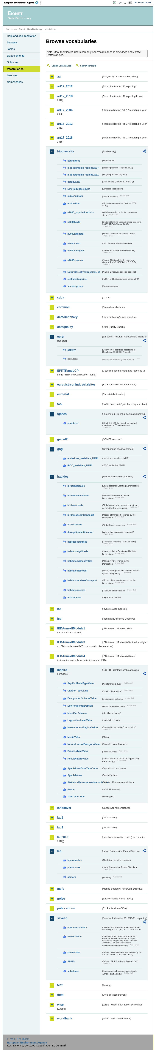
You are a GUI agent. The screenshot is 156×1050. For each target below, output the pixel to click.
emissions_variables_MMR (82, 458)
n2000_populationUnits (80, 212)
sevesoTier (73, 952)
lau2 (60, 827)
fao (59, 404)
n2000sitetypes (76, 250)
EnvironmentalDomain (80, 705)
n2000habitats (75, 233)
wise (60, 1004)
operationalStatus (77, 927)
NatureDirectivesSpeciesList (83, 272)
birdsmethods (75, 505)
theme (70, 789)
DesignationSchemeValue (81, 698)
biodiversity (65, 151)
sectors (71, 877)
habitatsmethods (76, 570)
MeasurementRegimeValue (82, 727)
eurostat (63, 394)
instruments (74, 597)
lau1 (60, 817)
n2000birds (73, 222)
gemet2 (62, 439)
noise (61, 898)
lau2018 (62, 837)
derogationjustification (80, 532)
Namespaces (15, 81)
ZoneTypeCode (75, 796)
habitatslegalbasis (77, 551)
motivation (73, 203)
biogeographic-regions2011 (83, 174)
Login (119, 2)
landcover (64, 807)
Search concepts (88, 66)
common (63, 307)
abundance (73, 160)
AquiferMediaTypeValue (80, 683)
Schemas (12, 62)
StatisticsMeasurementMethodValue (84, 782)
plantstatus (73, 867)
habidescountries (77, 541)
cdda (60, 297)
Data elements (15, 55)
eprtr (60, 336)
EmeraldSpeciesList (78, 188)
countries (72, 423)
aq (59, 76)
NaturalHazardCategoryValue (83, 744)
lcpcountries (74, 860)
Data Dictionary (34, 29)
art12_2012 (65, 86)
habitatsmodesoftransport (82, 580)
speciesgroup (75, 286)
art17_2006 (65, 110)
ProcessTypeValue (77, 751)
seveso (62, 918)
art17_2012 (65, 123)
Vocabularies (15, 68)
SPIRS (70, 961)
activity (71, 349)
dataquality (73, 181)
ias (59, 608)
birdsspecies (74, 524)
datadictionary (67, 317)
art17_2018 (65, 137)
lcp (59, 851)
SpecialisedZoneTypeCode (82, 768)
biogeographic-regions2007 (83, 167)
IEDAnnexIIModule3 (71, 642)
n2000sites (73, 243)
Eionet (22, 29)
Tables (11, 49)
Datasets (12, 42)
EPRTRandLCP (68, 370)
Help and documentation (21, 35)
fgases (62, 414)
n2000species (75, 260)
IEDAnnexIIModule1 (71, 628)
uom (60, 994)
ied (59, 618)
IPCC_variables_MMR (79, 465)
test (59, 985)
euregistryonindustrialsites (76, 384)
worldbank (64, 1018)
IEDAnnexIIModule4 (71, 656)
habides (62, 476)
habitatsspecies (76, 590)
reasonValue (74, 936)
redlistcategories (76, 279)
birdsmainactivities (78, 495)
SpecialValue (74, 775)
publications (66, 908)
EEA (22, 2)
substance (73, 971)
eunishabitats (75, 196)
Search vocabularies (61, 66)
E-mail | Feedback (18, 1039)
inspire (62, 670)
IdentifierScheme (77, 713)
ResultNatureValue (77, 758)
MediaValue (73, 737)
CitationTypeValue (77, 690)
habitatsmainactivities (79, 561)
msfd (60, 888)
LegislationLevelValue (79, 720)
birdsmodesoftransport (80, 515)
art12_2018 (65, 96)
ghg (60, 449)
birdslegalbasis (76, 485)
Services (12, 75)
